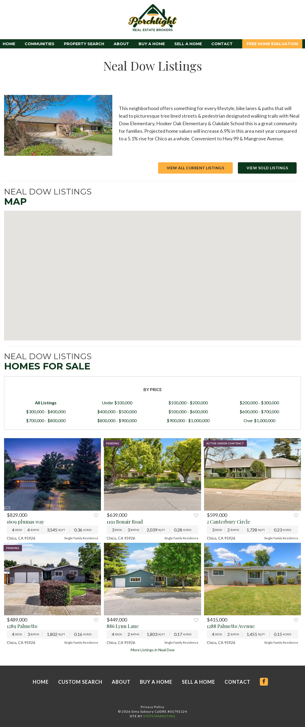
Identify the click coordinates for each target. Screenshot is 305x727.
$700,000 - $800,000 (45, 420)
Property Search (84, 43)
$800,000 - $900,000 (117, 420)
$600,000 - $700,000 (259, 411)
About (121, 43)
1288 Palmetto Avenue (231, 626)
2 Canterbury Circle (228, 521)
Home (9, 43)
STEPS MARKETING (159, 716)
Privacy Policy (152, 707)
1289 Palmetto (22, 626)
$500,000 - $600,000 (188, 411)
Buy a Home (152, 43)
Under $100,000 (117, 402)
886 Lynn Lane (123, 626)
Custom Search (80, 682)
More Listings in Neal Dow (153, 649)
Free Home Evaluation (272, 43)
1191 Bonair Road (125, 521)
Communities (39, 43)
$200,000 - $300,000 (259, 402)
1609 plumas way (25, 521)
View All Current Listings (195, 168)
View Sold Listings (267, 168)
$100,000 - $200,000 (188, 402)
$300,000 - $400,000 (45, 411)
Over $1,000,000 (259, 420)
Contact (222, 43)
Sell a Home (188, 43)
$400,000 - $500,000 (117, 411)
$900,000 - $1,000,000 (188, 420)
